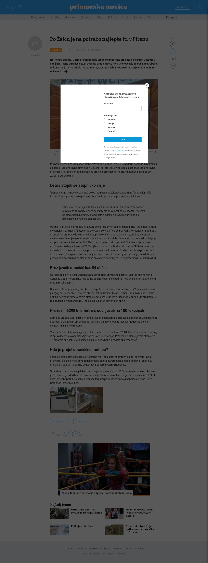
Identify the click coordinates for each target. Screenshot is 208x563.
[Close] (147, 85)
